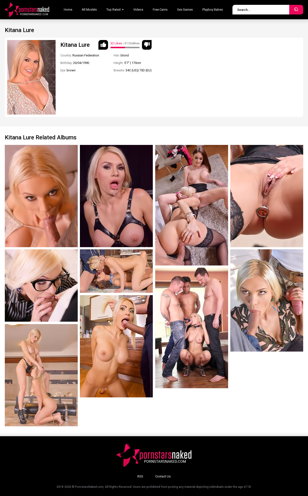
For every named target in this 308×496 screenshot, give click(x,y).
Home (68, 9)
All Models (89, 9)
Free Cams (160, 9)
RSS (140, 476)
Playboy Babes (212, 9)
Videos (138, 9)
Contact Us (163, 476)
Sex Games (185, 9)
